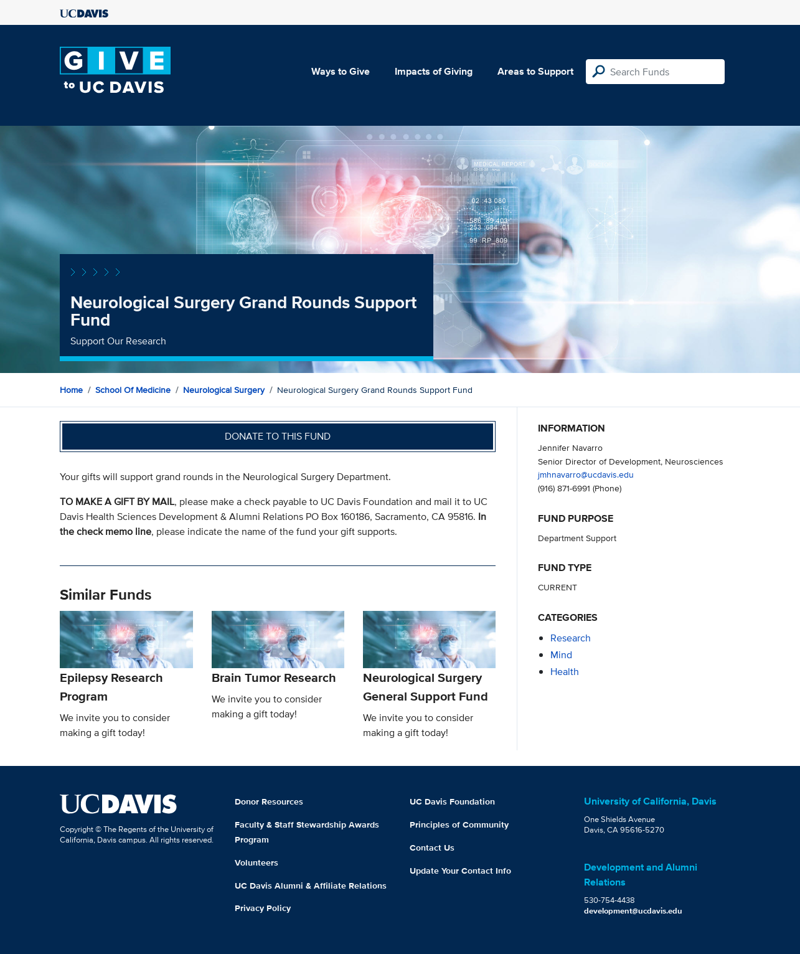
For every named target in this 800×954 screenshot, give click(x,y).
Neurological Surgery (224, 390)
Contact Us (432, 847)
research (570, 638)
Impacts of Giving (434, 71)
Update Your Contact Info (460, 870)
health (564, 671)
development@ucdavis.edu (633, 911)
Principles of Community (459, 824)
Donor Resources (269, 801)
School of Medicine (133, 390)
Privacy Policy (263, 908)
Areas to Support (535, 71)
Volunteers (256, 862)
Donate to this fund (278, 436)
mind (561, 655)
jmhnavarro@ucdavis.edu (586, 474)
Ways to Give (340, 71)
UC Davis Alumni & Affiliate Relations (311, 885)
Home (71, 390)
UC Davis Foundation (452, 801)
